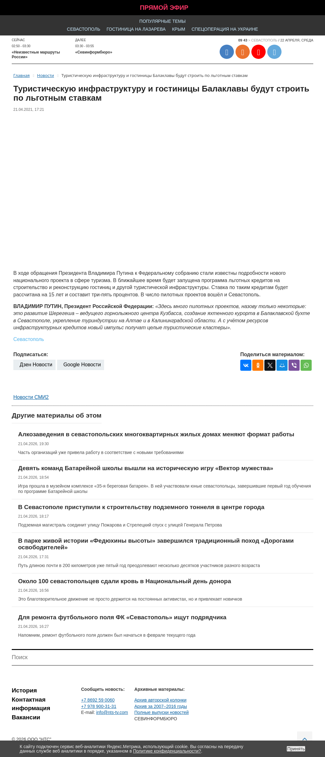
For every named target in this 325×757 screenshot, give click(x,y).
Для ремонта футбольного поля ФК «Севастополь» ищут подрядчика (122, 617)
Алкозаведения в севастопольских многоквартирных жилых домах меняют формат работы (156, 434)
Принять (296, 748)
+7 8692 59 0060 (98, 700)
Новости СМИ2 (31, 397)
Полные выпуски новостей (161, 712)
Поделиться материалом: (272, 354)
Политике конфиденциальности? (167, 751)
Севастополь (83, 29)
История (24, 690)
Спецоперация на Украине (224, 29)
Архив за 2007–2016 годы (160, 706)
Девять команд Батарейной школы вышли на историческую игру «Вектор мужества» (145, 468)
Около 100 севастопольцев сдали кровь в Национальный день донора (124, 581)
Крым (178, 29)
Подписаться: (30, 354)
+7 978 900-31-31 (98, 706)
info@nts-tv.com (112, 712)
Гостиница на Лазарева (136, 29)
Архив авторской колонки (160, 700)
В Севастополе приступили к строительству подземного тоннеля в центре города (141, 507)
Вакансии (26, 717)
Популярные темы (162, 21)
